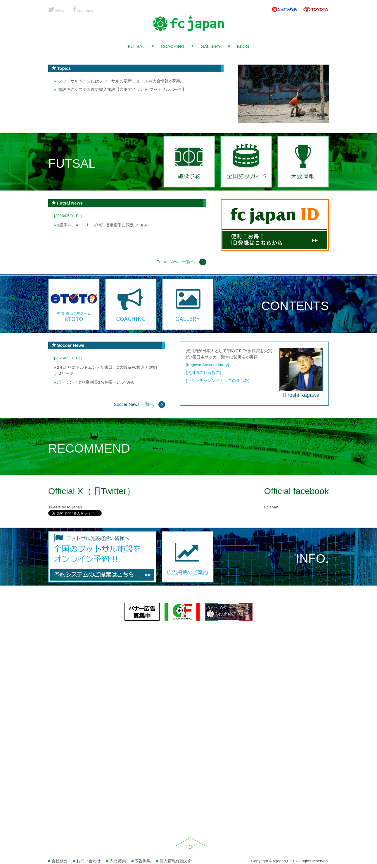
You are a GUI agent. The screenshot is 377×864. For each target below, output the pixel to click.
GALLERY (211, 46)
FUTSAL (136, 46)
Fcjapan (271, 507)
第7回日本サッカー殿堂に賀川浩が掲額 (222, 357)
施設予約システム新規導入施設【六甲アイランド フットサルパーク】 (120, 89)
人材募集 (116, 861)
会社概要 (58, 861)
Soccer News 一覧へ (139, 404)
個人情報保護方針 (174, 861)
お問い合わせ (87, 861)
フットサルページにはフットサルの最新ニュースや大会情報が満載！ (119, 81)
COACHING (172, 46)
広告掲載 (141, 861)
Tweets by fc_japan (65, 507)
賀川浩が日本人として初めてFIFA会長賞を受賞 (229, 351)
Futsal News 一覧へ (181, 261)
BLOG (243, 46)
